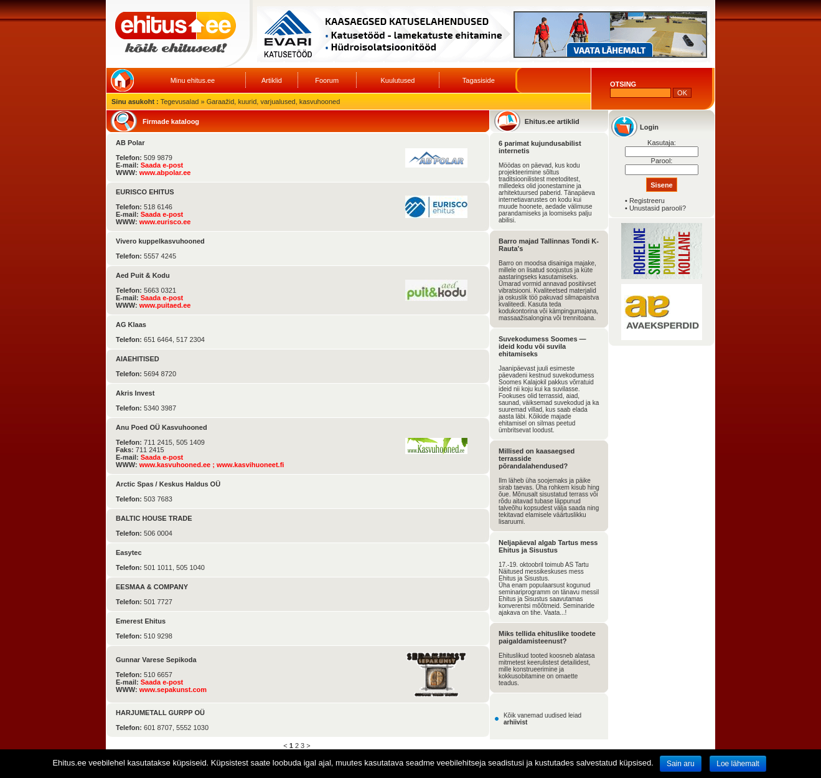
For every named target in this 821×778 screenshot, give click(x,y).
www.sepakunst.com (173, 689)
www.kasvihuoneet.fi (250, 464)
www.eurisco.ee (165, 221)
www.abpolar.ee (165, 172)
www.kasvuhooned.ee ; (178, 464)
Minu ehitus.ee (193, 80)
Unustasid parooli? (657, 208)
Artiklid (271, 80)
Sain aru (681, 763)
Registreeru (647, 200)
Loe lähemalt (737, 763)
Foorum (327, 80)
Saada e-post (162, 165)
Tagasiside (478, 80)
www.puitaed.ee (165, 305)
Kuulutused (397, 80)
